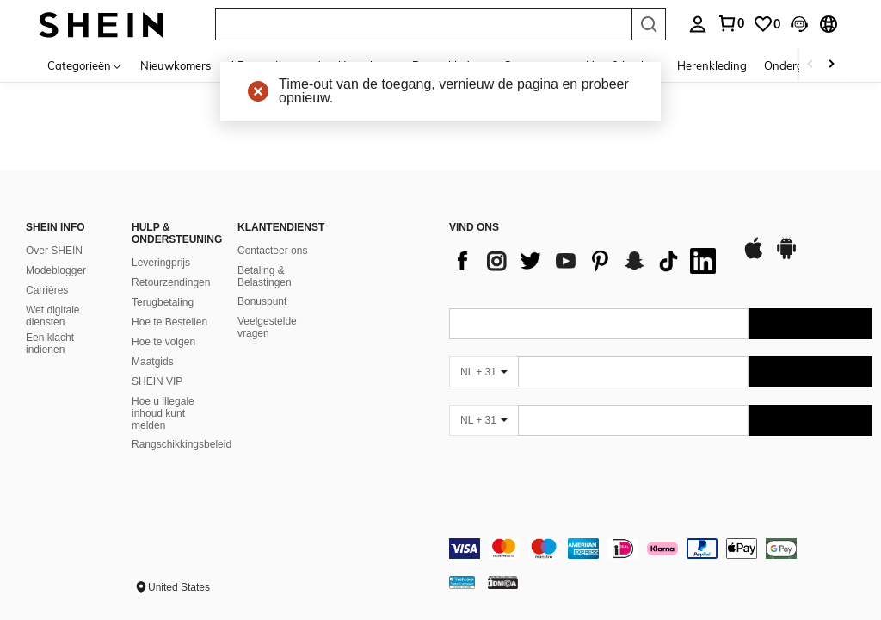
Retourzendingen (171, 282)
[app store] (754, 257)
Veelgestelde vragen (267, 327)
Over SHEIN (54, 251)
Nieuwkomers (175, 65)
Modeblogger (56, 270)
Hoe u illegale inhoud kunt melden (163, 413)
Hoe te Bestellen (169, 322)
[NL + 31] (483, 372)
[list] (586, 261)
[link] (766, 24)
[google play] (786, 257)
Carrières (47, 290)
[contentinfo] (660, 548)
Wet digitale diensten (52, 316)
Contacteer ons (272, 251)
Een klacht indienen (50, 344)
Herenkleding (712, 65)
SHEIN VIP (157, 381)
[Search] (648, 24)
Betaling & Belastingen (264, 276)
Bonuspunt (261, 301)
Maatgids (153, 362)
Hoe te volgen (163, 342)
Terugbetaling (163, 302)
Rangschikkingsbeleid (181, 444)
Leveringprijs (161, 263)
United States (179, 587)
